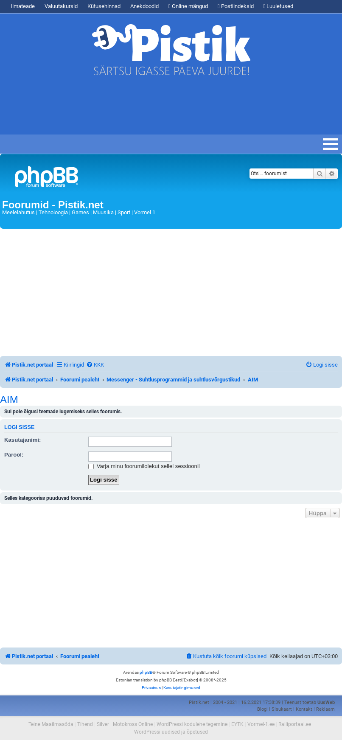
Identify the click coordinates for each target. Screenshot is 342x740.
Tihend (85, 724)
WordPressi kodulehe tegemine (192, 724)
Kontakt (304, 709)
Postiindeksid (236, 6)
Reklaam (325, 709)
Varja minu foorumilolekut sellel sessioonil (144, 466)
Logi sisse (19, 427)
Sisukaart (282, 709)
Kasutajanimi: (22, 440)
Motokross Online (133, 724)
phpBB (146, 672)
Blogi (262, 709)
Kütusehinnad (104, 6)
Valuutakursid (61, 6)
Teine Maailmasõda (50, 724)
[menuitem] (95, 365)
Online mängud (188, 6)
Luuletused (279, 6)
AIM (9, 400)
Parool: (13, 454)
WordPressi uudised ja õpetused (171, 732)
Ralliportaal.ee (294, 724)
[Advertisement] (154, 109)
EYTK (237, 724)
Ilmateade (23, 6)
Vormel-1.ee (261, 724)
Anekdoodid (144, 6)
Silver (103, 724)
